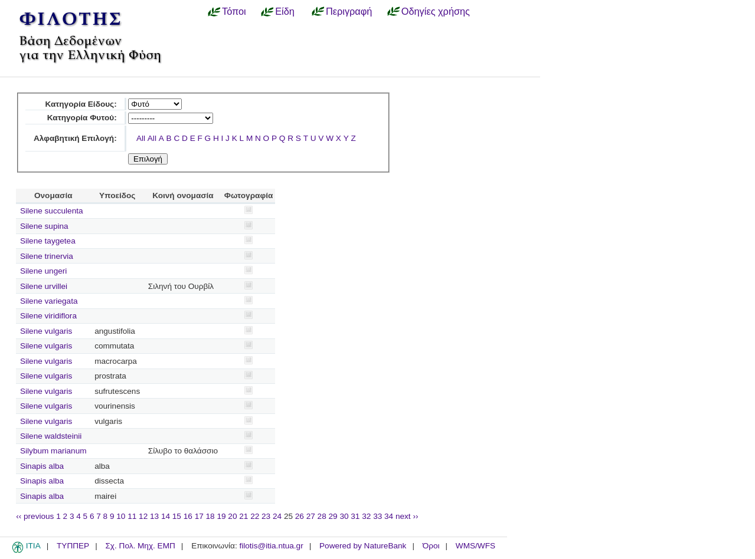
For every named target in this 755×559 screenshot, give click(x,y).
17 (199, 516)
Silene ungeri (43, 271)
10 (120, 516)
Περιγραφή (349, 11)
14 (165, 516)
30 (343, 516)
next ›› (407, 516)
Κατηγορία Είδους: (80, 104)
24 (277, 516)
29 (333, 516)
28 (322, 516)
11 (132, 516)
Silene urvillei (43, 286)
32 (366, 516)
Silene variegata (49, 301)
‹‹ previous (35, 516)
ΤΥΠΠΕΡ (73, 545)
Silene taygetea (48, 240)
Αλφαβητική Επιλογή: (75, 138)
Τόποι (234, 11)
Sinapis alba (42, 466)
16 (188, 516)
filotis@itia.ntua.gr (271, 545)
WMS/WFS (475, 545)
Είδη (285, 11)
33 (377, 516)
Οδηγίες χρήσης (435, 11)
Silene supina (44, 226)
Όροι (431, 545)
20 (232, 516)
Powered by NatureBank (362, 545)
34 (388, 516)
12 (143, 516)
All (140, 138)
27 (310, 516)
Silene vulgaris (46, 331)
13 (154, 516)
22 (254, 516)
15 (176, 516)
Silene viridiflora (48, 315)
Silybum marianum (53, 450)
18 (210, 516)
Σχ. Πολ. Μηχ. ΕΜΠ (140, 545)
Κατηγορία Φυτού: (82, 117)
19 (221, 516)
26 (299, 516)
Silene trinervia (46, 256)
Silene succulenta (51, 210)
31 (355, 516)
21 (243, 516)
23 (266, 516)
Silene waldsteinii (50, 436)
